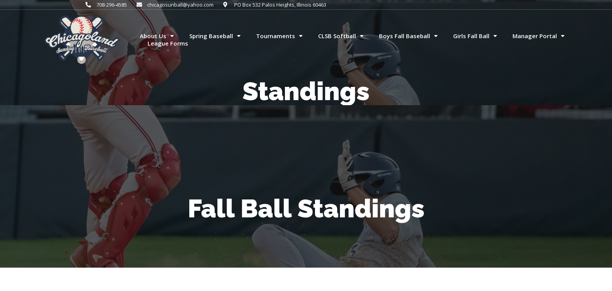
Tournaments (279, 36)
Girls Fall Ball (475, 36)
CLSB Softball (340, 36)
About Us (157, 36)
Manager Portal (538, 36)
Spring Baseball (214, 36)
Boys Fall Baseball (408, 36)
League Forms (168, 43)
